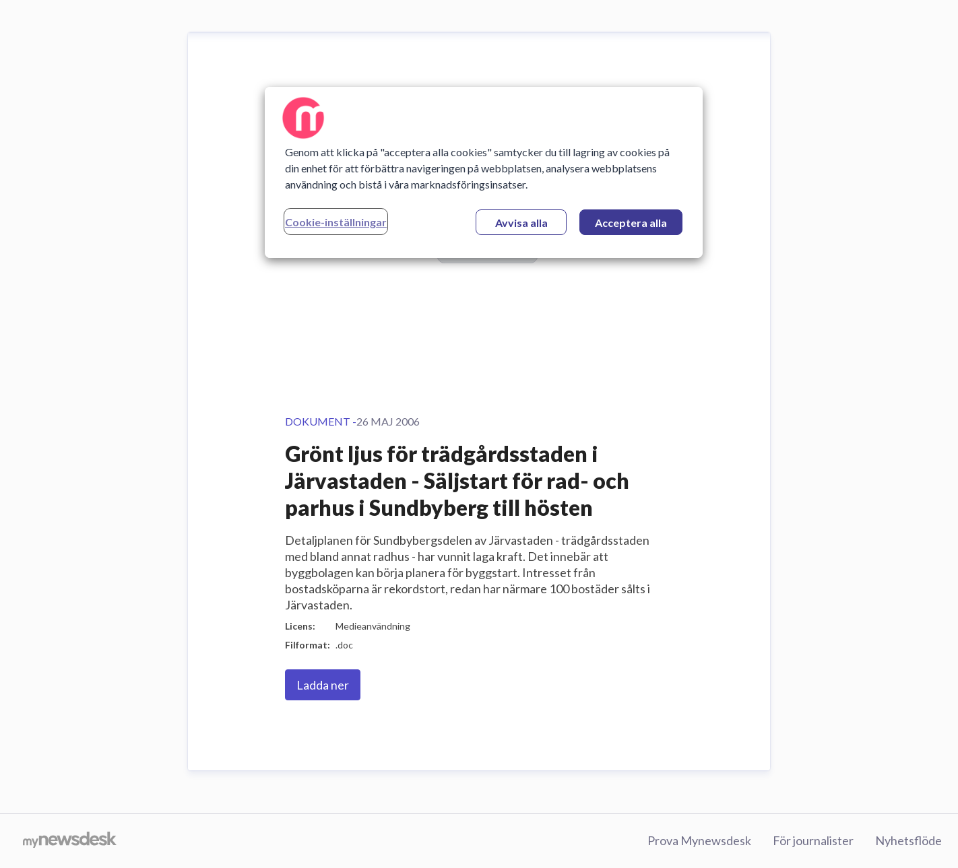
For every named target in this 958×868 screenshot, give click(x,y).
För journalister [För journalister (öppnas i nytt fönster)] (813, 840)
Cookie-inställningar (336, 221)
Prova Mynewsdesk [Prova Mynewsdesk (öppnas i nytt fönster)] (699, 840)
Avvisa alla (521, 222)
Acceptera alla (631, 222)
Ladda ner (322, 684)
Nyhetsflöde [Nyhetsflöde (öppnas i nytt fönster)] (908, 840)
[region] (484, 172)
